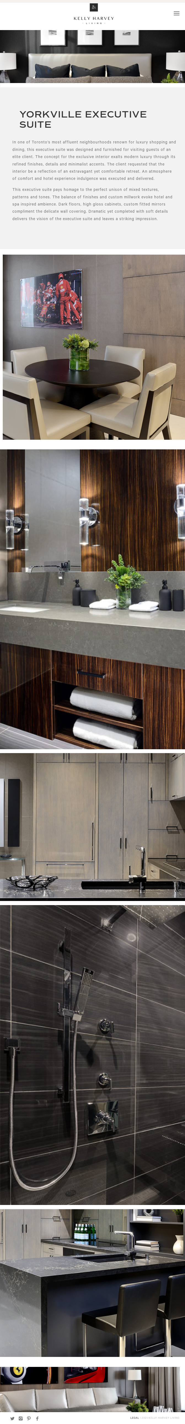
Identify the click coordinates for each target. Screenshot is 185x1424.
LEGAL (134, 1418)
